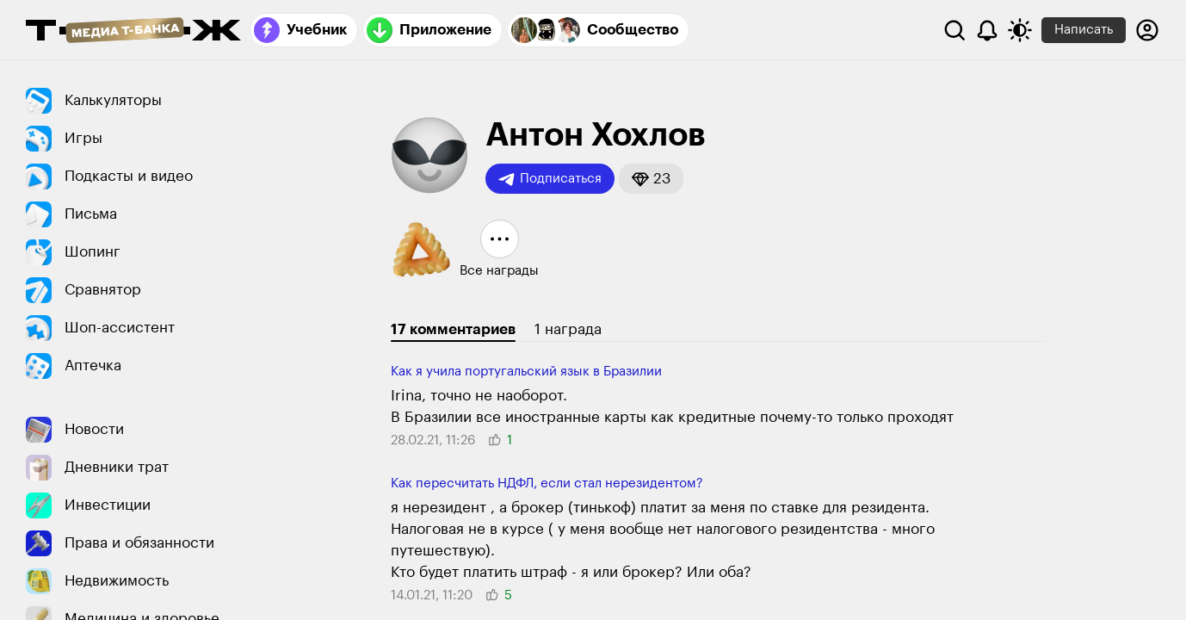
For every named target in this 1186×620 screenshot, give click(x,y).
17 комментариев (453, 329)
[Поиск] (954, 30)
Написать (1083, 29)
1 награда (568, 329)
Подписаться (550, 179)
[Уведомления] (987, 30)
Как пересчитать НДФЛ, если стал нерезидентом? (547, 483)
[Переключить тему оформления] (1020, 30)
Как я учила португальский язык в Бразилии (526, 371)
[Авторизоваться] (1147, 30)
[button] (651, 179)
